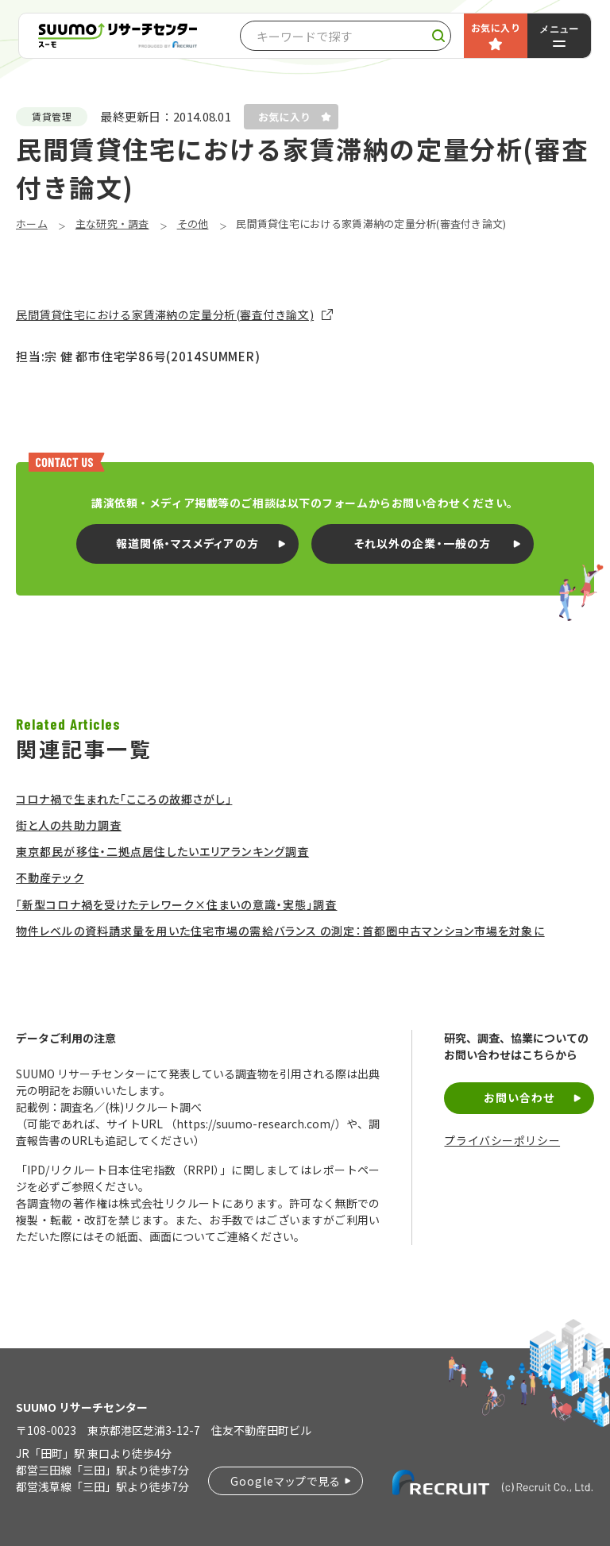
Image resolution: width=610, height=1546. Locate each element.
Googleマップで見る (285, 1481)
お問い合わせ (519, 1097)
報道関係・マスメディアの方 (187, 543)
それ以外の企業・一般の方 (422, 543)
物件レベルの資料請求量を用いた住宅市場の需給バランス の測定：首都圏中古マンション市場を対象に (280, 931)
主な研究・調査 (112, 223)
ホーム (32, 223)
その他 (193, 223)
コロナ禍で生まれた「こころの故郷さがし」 (124, 799)
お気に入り (495, 27)
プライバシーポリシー (502, 1140)
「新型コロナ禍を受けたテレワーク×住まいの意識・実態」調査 (176, 904)
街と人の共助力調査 (69, 825)
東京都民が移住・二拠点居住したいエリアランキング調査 (162, 851)
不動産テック (50, 877)
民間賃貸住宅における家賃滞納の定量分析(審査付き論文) (165, 314)
